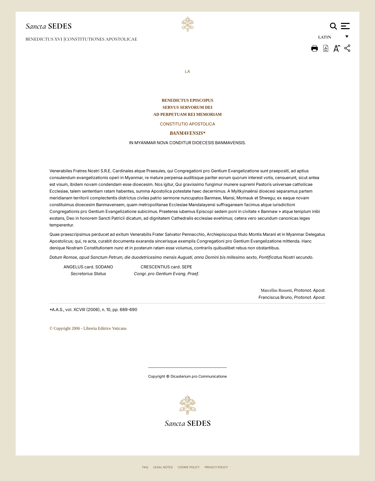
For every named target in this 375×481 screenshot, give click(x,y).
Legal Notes (163, 467)
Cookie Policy (188, 467)
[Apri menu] (345, 26)
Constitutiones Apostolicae (101, 39)
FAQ (145, 467)
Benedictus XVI (44, 39)
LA (187, 71)
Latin (330, 38)
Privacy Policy (216, 467)
